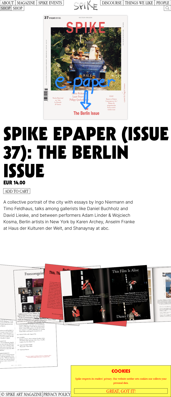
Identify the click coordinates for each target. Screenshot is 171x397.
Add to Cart (16, 191)
